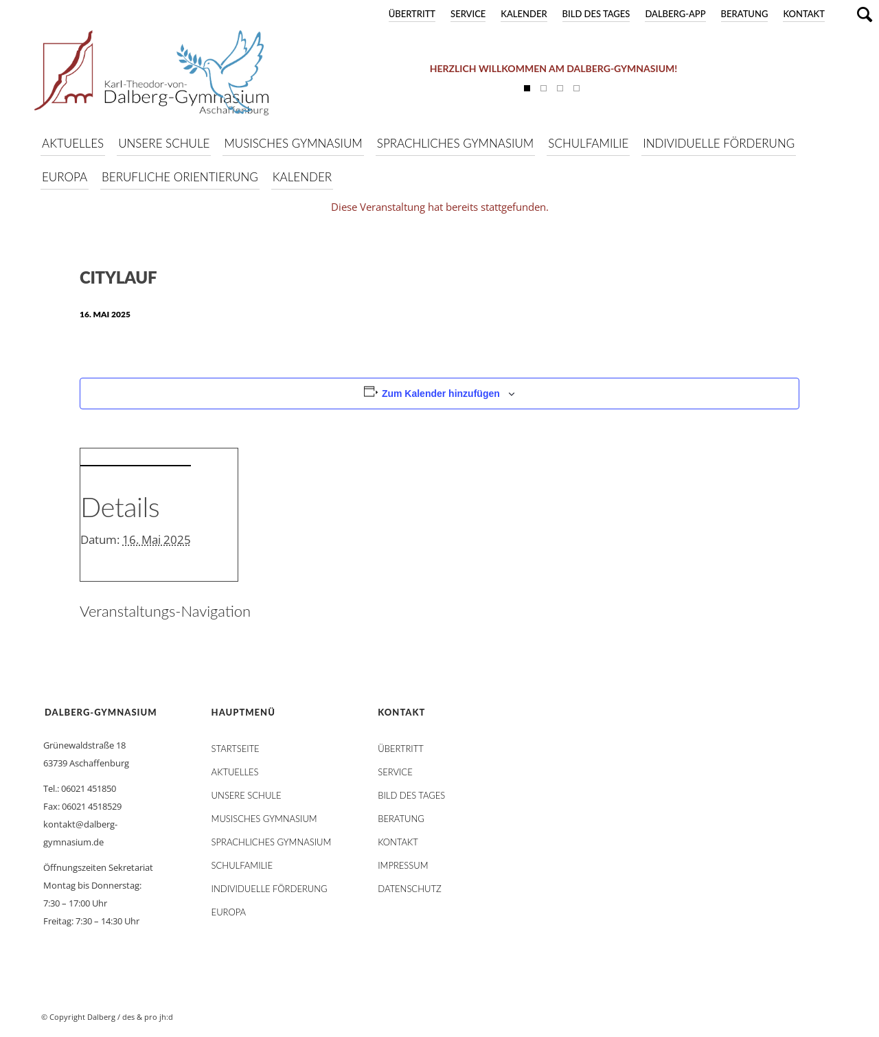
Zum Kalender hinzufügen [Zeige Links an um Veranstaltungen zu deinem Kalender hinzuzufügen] (441, 393)
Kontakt (804, 13)
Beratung (744, 13)
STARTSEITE (236, 748)
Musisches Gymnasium (264, 818)
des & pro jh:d (147, 1017)
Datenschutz (409, 888)
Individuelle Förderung (270, 888)
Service (468, 13)
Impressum (403, 865)
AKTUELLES (235, 771)
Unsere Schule (247, 795)
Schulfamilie (242, 865)
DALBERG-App (675, 13)
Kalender (524, 13)
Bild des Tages (596, 13)
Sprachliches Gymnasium (272, 841)
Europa (229, 912)
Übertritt (412, 13)
